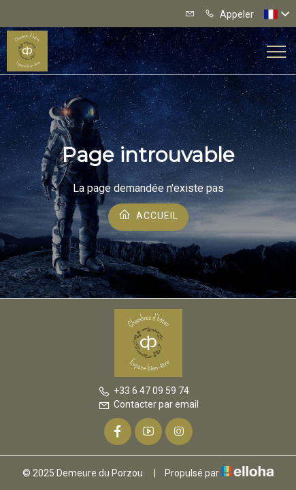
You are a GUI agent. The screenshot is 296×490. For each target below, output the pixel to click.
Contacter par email (148, 404)
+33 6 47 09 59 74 (143, 390)
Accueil (148, 214)
